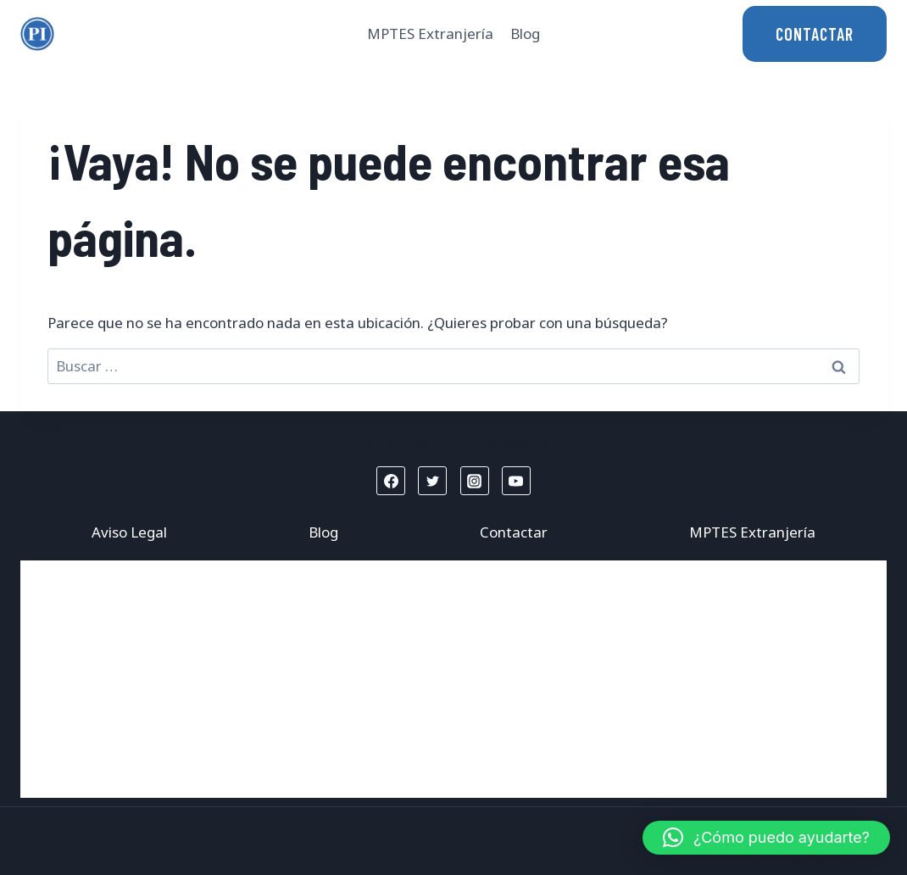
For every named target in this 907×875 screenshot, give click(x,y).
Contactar (514, 532)
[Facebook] (390, 480)
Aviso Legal (129, 532)
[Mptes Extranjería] (37, 34)
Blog (525, 33)
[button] (766, 838)
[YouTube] (516, 480)
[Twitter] (432, 480)
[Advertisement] (453, 679)
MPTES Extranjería (430, 33)
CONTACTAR (815, 34)
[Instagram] (474, 480)
